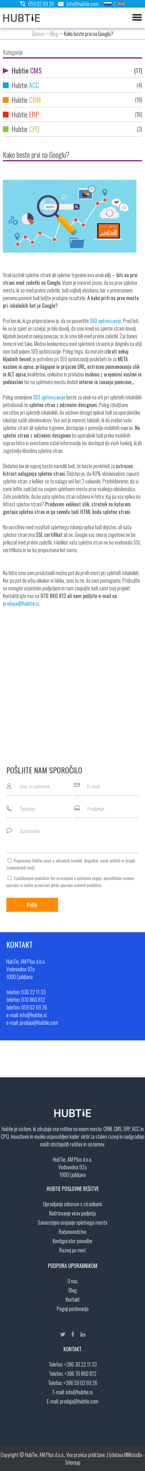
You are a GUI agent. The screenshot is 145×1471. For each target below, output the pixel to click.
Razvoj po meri (72, 1250)
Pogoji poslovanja (73, 1309)
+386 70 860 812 (80, 1373)
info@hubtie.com (76, 4)
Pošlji (32, 905)
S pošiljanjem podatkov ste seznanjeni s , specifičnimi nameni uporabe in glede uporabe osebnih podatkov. (70, 881)
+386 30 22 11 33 (80, 1364)
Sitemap (72, 1462)
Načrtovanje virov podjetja (72, 1213)
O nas (73, 1281)
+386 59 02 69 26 (80, 1383)
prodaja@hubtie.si (21, 603)
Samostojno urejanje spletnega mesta (72, 1222)
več (30, 867)
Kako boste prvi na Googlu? (88, 34)
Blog (54, 34)
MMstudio (133, 1455)
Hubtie (72, 70)
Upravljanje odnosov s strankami (72, 1204)
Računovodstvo (72, 1231)
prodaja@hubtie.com (79, 1401)
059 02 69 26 (37, 4)
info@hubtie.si (79, 1392)
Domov (38, 34)
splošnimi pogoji (89, 878)
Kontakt (73, 1299)
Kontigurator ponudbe (72, 1241)
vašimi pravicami (37, 885)
